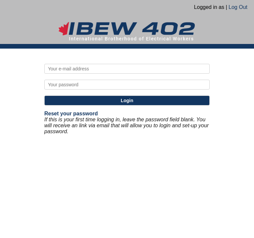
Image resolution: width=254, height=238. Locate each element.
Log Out (238, 7)
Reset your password (71, 113)
